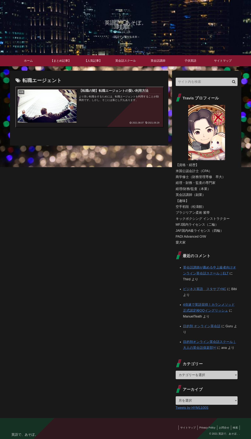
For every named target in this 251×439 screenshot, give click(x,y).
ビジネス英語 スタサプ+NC (204, 289)
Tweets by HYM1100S (192, 408)
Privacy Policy (206, 427)
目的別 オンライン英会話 (201, 326)
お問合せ (223, 427)
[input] (207, 82)
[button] (234, 82)
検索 (235, 427)
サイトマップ (186, 427)
